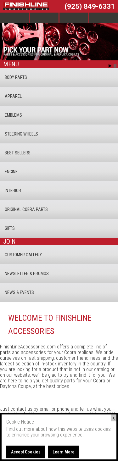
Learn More (64, 451)
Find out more (20, 429)
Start (110, 66)
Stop (115, 66)
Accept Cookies (26, 451)
